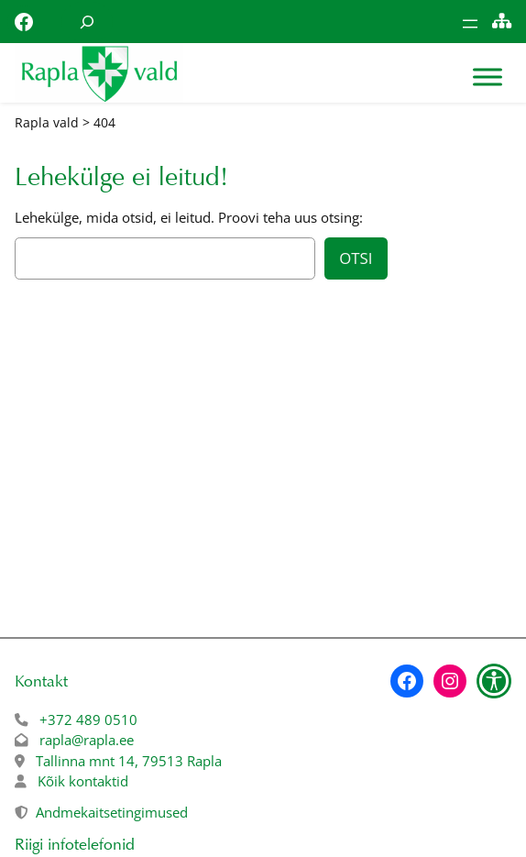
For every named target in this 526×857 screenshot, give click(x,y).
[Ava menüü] (470, 24)
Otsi (355, 258)
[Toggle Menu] (487, 77)
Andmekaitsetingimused (112, 812)
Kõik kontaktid (83, 781)
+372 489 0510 (88, 719)
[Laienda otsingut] (87, 21)
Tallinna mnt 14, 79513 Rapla (129, 761)
